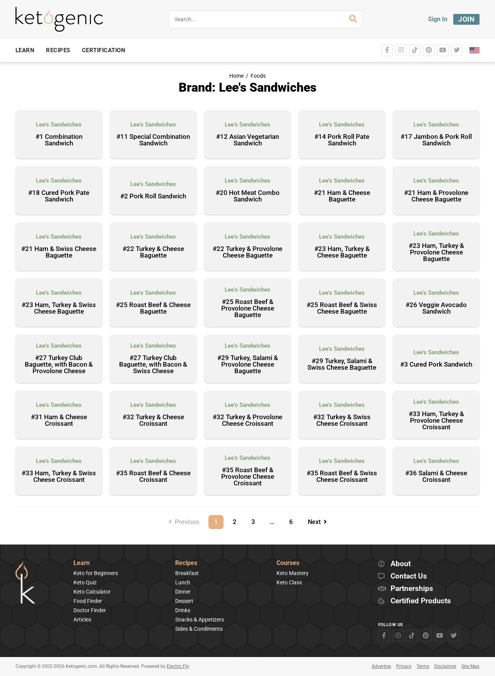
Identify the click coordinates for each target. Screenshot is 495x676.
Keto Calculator (92, 592)
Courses (288, 563)
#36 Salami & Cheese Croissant (436, 476)
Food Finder (87, 601)
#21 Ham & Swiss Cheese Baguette (58, 252)
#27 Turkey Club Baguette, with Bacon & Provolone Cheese (59, 365)
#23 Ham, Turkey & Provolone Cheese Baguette (436, 252)
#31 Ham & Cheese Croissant (59, 420)
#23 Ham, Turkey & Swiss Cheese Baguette (59, 308)
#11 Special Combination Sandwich (153, 140)
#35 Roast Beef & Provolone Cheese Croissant (247, 477)
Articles (82, 619)
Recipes (186, 563)
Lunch (182, 582)
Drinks (182, 610)
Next (317, 522)
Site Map (470, 666)
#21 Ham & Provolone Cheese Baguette (436, 196)
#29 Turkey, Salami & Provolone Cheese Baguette (247, 365)
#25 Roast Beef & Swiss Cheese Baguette (342, 308)
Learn (81, 563)
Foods (258, 76)
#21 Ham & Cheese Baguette (342, 196)
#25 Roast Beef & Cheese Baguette (153, 308)
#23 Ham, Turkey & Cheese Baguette (342, 252)
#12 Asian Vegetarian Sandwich (247, 140)
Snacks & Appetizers (199, 619)
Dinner (183, 592)
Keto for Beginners (95, 573)
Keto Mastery (293, 573)
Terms (422, 666)
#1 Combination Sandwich (59, 140)
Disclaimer (445, 666)
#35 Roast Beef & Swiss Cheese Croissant (342, 476)
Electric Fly (178, 666)
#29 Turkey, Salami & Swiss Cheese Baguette (341, 364)
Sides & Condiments (199, 629)
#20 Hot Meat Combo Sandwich (248, 196)
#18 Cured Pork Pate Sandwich (58, 196)
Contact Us (409, 576)
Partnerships (412, 589)
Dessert (184, 601)
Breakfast (187, 573)
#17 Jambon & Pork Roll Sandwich (436, 140)
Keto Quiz (85, 582)
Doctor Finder (89, 610)
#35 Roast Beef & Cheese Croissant (153, 476)
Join (466, 19)
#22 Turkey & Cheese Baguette (153, 252)
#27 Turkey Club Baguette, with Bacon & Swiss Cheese (153, 365)
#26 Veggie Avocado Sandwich (436, 308)
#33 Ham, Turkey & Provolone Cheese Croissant (436, 421)
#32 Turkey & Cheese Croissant (153, 420)
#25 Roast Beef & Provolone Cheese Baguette (247, 309)
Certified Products (421, 601)
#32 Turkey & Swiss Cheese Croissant (341, 420)
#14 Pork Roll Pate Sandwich (341, 140)
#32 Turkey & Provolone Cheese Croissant (247, 420)
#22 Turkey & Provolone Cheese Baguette (247, 252)
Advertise (381, 666)
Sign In (437, 19)
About (401, 564)
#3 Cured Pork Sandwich (436, 364)
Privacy (403, 666)
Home (236, 76)
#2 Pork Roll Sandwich (153, 196)
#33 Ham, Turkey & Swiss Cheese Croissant (59, 476)
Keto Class (289, 582)
